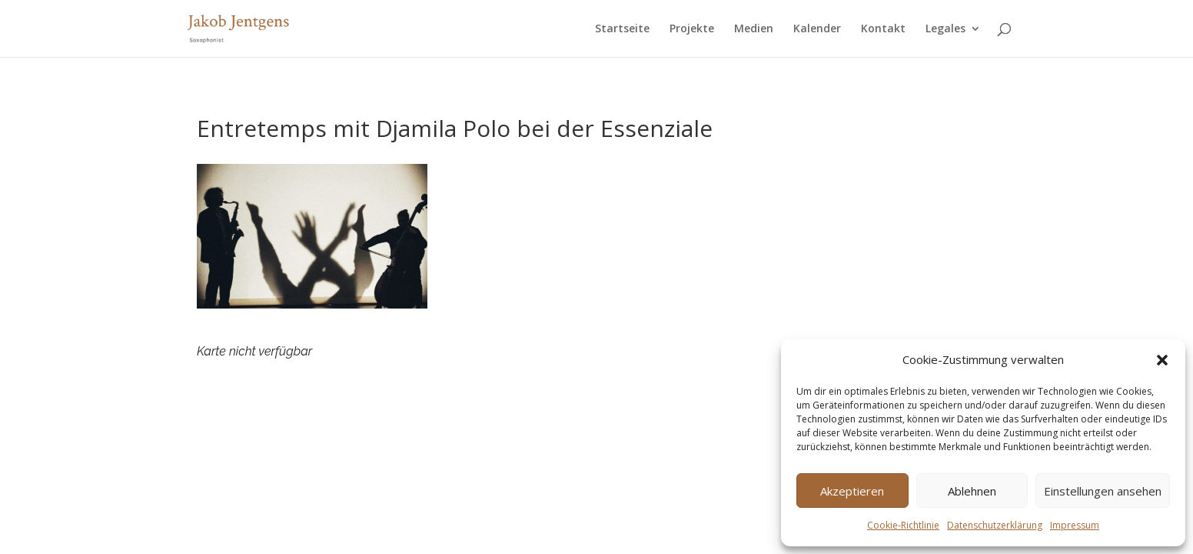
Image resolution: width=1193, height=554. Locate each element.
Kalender (817, 29)
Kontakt (883, 29)
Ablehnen (972, 491)
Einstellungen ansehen (1102, 491)
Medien (753, 29)
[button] (1162, 360)
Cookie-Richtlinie (903, 525)
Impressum (1074, 525)
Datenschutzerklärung (994, 525)
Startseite (622, 29)
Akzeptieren (852, 491)
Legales (945, 29)
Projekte (692, 29)
